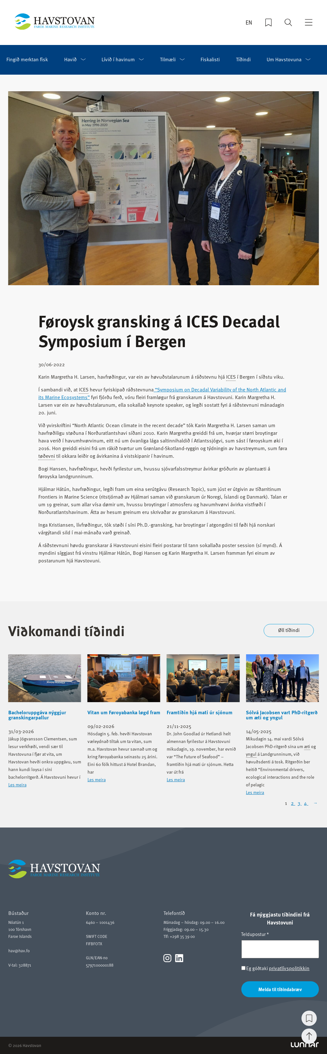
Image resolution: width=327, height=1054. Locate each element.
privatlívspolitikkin (289, 968)
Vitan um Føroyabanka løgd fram (123, 712)
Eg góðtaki (275, 968)
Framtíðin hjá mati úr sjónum (199, 712)
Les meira (17, 784)
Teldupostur (255, 934)
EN (249, 22)
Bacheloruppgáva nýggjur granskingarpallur (37, 715)
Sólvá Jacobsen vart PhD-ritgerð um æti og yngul (282, 715)
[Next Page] (314, 802)
